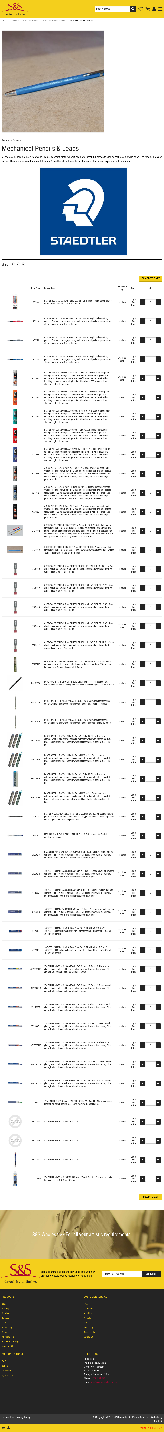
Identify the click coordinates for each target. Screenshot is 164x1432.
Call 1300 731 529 (152, 1428)
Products (15, 20)
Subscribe (151, 1274)
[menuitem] (41, 1304)
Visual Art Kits (8, 1346)
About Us (88, 1313)
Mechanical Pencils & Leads (81, 20)
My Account (7, 1370)
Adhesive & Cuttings (10, 1341)
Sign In (5, 1366)
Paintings (6, 1308)
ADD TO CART (151, 278)
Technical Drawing (31, 20)
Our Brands (88, 1308)
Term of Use (8, 1417)
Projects (87, 1318)
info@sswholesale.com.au (104, 1382)
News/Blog (88, 1327)
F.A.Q (86, 1304)
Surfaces (5, 1318)
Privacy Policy (23, 1417)
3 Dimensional (8, 1337)
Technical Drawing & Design (54, 20)
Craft (4, 1322)
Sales (4, 1304)
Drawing (5, 1313)
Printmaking (7, 1327)
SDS (85, 1322)
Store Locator (89, 1332)
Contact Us (88, 1337)
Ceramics (6, 1332)
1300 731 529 (98, 1378)
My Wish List (7, 1375)
